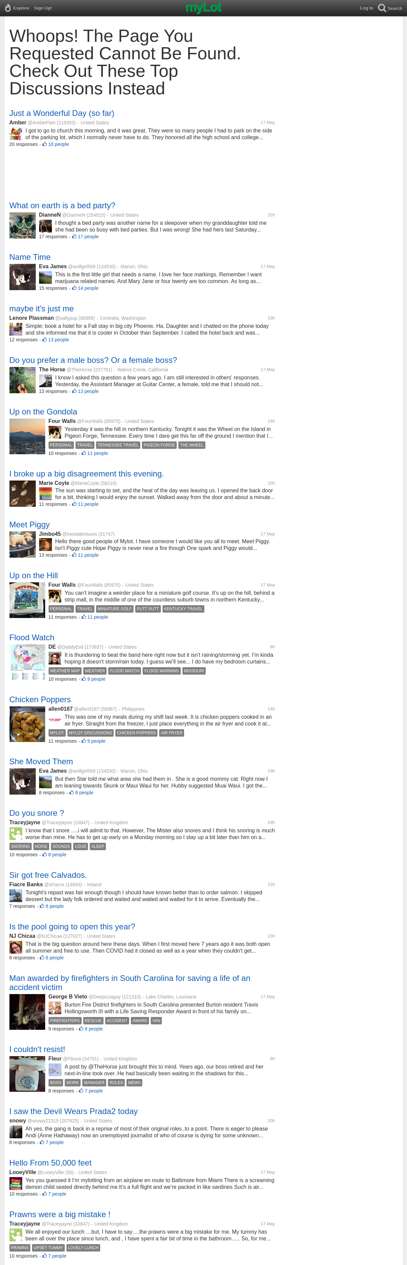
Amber (18, 122)
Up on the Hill (33, 575)
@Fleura (72, 1058)
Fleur (55, 1058)
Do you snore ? (36, 812)
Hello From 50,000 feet (50, 1162)
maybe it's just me (41, 308)
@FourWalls (90, 421)
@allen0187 (86, 709)
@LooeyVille (50, 1172)
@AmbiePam (42, 122)
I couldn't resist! (37, 1049)
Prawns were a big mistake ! (60, 1214)
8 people (84, 792)
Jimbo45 (50, 534)
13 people (58, 339)
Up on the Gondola (43, 411)
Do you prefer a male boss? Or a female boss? (93, 360)
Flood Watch (32, 637)
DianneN (50, 215)
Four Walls (62, 421)
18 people (58, 144)
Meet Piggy (29, 524)
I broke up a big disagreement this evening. (86, 473)
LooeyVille (22, 1172)
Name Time (30, 256)
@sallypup (66, 318)
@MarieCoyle (84, 483)
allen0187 (61, 709)
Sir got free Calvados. (48, 875)
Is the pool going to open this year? (72, 926)
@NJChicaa (49, 936)
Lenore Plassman (31, 318)
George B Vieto (68, 996)
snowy (17, 1120)
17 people (88, 236)
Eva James (53, 266)
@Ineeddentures (79, 534)
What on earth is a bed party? (62, 205)
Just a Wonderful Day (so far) (62, 113)
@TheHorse (79, 369)
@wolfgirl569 (81, 266)
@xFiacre (54, 884)
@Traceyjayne (57, 822)
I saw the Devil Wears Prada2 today (73, 1111)
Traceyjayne (25, 822)
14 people (88, 288)
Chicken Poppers (40, 699)
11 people (97, 453)
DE (52, 647)
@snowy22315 (43, 1120)
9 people (96, 679)
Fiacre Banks (26, 884)
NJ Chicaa (22, 936)
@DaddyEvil (70, 647)
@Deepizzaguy (105, 996)
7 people (94, 1090)
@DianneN (73, 215)
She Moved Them (41, 761)
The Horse (52, 369)
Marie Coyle (54, 483)
